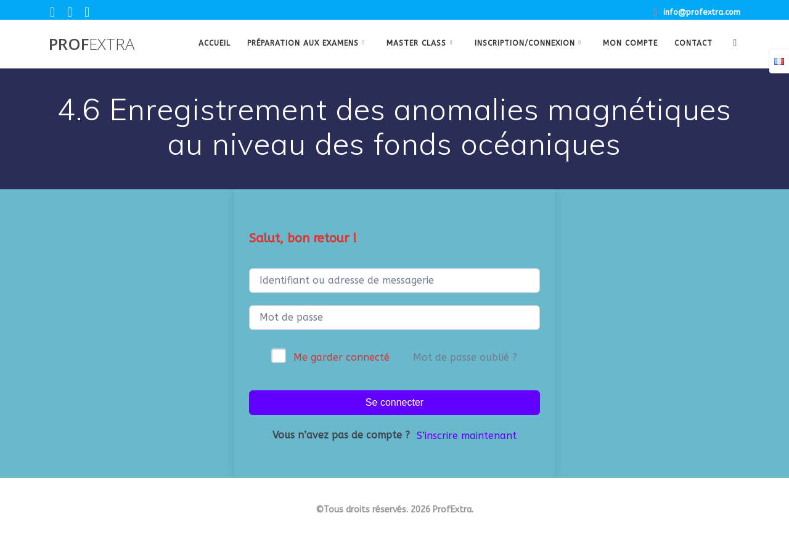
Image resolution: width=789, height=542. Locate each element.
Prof (91, 44)
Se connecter (394, 402)
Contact (693, 43)
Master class (416, 43)
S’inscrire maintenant (467, 435)
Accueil (214, 43)
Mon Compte (630, 43)
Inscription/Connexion (525, 43)
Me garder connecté (341, 357)
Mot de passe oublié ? (465, 357)
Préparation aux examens (303, 43)
